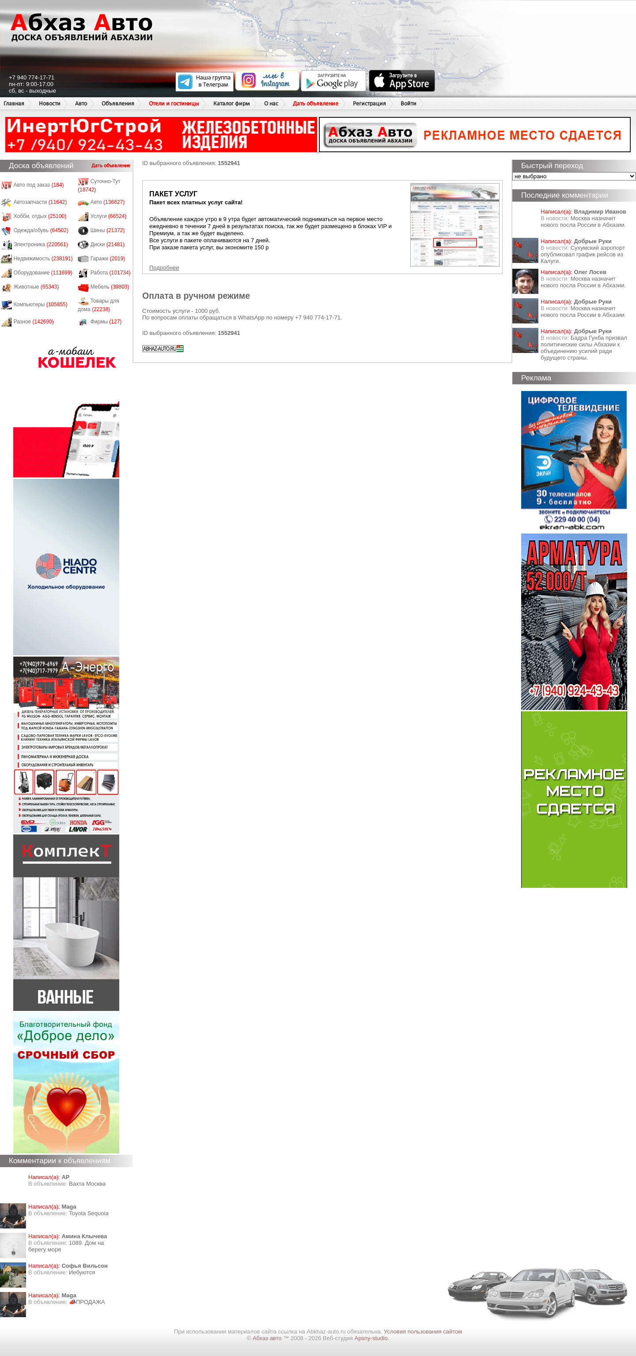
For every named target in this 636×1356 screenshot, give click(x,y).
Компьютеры (41, 304)
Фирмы (106, 322)
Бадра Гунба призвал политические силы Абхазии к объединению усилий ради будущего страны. (584, 347)
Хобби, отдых (40, 216)
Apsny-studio (370, 1338)
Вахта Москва (87, 1183)
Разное (34, 322)
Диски (108, 244)
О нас (271, 103)
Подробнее (164, 267)
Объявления (118, 103)
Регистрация (369, 103)
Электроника (41, 244)
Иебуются (82, 1272)
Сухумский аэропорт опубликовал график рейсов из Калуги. (583, 254)
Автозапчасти (40, 202)
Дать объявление (315, 103)
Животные (36, 287)
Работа (111, 273)
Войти (408, 103)
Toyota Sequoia (89, 1213)
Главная (14, 103)
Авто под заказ (39, 185)
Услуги (109, 216)
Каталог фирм (231, 103)
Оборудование (43, 273)
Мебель (110, 287)
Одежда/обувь (41, 230)
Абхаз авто (268, 1338)
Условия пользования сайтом (423, 1331)
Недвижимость (43, 258)
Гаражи (108, 258)
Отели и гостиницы (174, 103)
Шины (108, 230)
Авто (81, 103)
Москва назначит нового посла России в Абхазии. (583, 221)
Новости (50, 103)
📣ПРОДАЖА (87, 1302)
